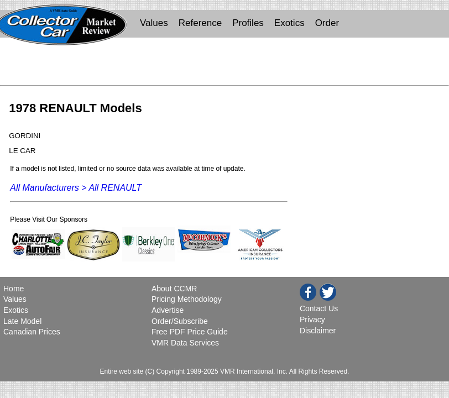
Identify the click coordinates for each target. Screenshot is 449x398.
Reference (200, 23)
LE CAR (22, 150)
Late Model (22, 321)
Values (154, 23)
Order (327, 23)
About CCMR (174, 288)
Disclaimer (318, 330)
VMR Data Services (185, 342)
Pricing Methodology (187, 299)
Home (14, 288)
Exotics (289, 23)
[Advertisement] (224, 64)
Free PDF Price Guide (190, 331)
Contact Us (319, 308)
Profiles (248, 23)
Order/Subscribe (180, 321)
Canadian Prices (31, 331)
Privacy (312, 319)
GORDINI (24, 136)
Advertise (168, 310)
